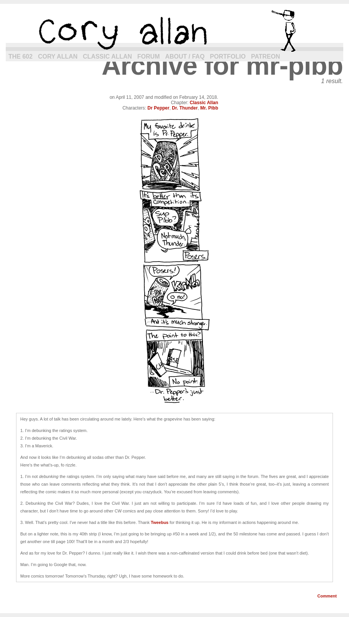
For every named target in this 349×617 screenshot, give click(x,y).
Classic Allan (107, 56)
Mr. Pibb (209, 108)
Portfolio (228, 56)
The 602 (20, 56)
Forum (148, 56)
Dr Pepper (158, 108)
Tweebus (159, 522)
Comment (327, 596)
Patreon (265, 56)
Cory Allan (57, 56)
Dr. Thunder (184, 108)
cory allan (174, 31)
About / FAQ (185, 56)
